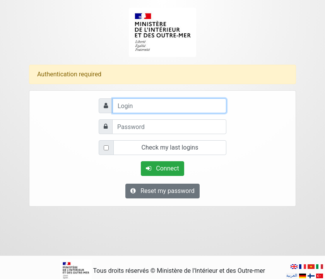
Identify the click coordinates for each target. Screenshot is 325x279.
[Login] (169, 105)
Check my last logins (170, 147)
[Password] (169, 126)
